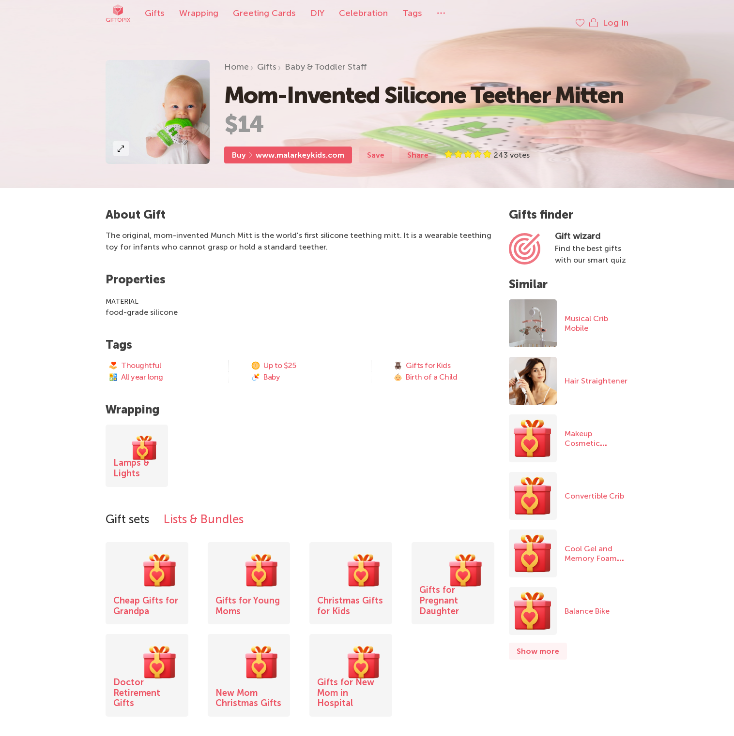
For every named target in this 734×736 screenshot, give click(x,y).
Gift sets (127, 509)
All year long (135, 367)
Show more (538, 641)
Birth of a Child (425, 367)
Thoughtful (134, 356)
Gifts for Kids (421, 356)
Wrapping (198, 13)
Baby (265, 367)
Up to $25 (273, 356)
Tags (412, 13)
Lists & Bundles (204, 509)
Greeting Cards (264, 13)
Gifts (155, 13)
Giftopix (118, 13)
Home (236, 57)
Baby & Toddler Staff (326, 57)
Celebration (363, 13)
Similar (528, 274)
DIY (317, 13)
